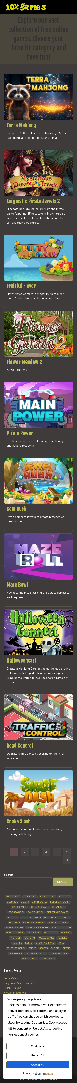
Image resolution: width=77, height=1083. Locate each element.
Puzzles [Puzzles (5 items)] (62, 937)
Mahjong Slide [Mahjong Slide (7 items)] (14, 927)
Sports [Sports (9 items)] (43, 948)
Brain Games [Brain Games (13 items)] (39, 902)
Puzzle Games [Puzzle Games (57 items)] (46, 937)
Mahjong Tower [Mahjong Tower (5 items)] (61, 927)
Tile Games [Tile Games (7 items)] (15, 953)
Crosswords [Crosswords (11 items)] (16, 912)
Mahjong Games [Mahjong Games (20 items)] (58, 922)
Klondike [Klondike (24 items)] (14, 922)
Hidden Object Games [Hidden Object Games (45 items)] (57, 917)
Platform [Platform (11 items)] (29, 937)
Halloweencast (22, 661)
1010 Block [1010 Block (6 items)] (30, 896)
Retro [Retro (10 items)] (28, 943)
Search (8, 875)
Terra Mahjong (21, 125)
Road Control (20, 746)
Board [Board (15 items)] (25, 902)
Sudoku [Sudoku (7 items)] (55, 948)
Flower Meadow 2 (24, 362)
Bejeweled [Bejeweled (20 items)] (64, 896)
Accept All (38, 1065)
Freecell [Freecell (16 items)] (12, 917)
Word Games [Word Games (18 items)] (29, 958)
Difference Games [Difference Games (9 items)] (57, 912)
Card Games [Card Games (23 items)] (19, 907)
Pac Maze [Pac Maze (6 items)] (15, 937)
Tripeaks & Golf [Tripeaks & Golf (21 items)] (58, 953)
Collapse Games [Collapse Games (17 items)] (39, 907)
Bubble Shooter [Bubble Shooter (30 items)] (60, 902)
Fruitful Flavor (21, 286)
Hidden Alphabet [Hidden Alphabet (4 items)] (31, 917)
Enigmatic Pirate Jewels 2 (33, 201)
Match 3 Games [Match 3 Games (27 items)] (15, 932)
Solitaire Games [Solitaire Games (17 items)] (16, 948)
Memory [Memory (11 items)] (66, 932)
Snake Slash (19, 822)
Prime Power (20, 433)
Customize (37, 1046)
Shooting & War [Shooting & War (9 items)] (45, 943)
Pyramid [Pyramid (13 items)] (17, 943)
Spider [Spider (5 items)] (32, 948)
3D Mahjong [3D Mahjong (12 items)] (13, 896)
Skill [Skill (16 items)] (61, 943)
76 (67, 852)
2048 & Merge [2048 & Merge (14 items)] (47, 896)
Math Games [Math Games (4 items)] (34, 932)
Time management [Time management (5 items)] (35, 953)
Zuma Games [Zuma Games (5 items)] (47, 958)
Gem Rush (16, 509)
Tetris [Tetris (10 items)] (66, 948)
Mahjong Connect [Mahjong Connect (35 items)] (34, 922)
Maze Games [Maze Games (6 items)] (51, 932)
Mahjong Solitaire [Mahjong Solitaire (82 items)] (37, 927)
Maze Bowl (17, 585)
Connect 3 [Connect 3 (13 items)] (58, 907)
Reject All (37, 1056)
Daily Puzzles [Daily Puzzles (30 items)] (36, 912)
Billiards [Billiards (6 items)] (12, 902)
